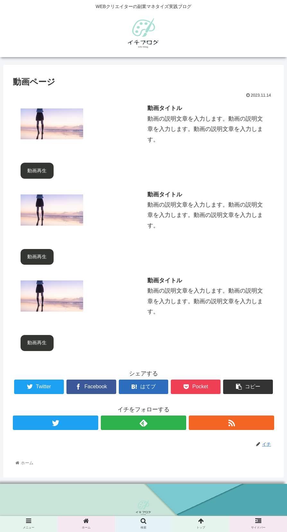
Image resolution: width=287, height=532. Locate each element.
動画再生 (37, 170)
